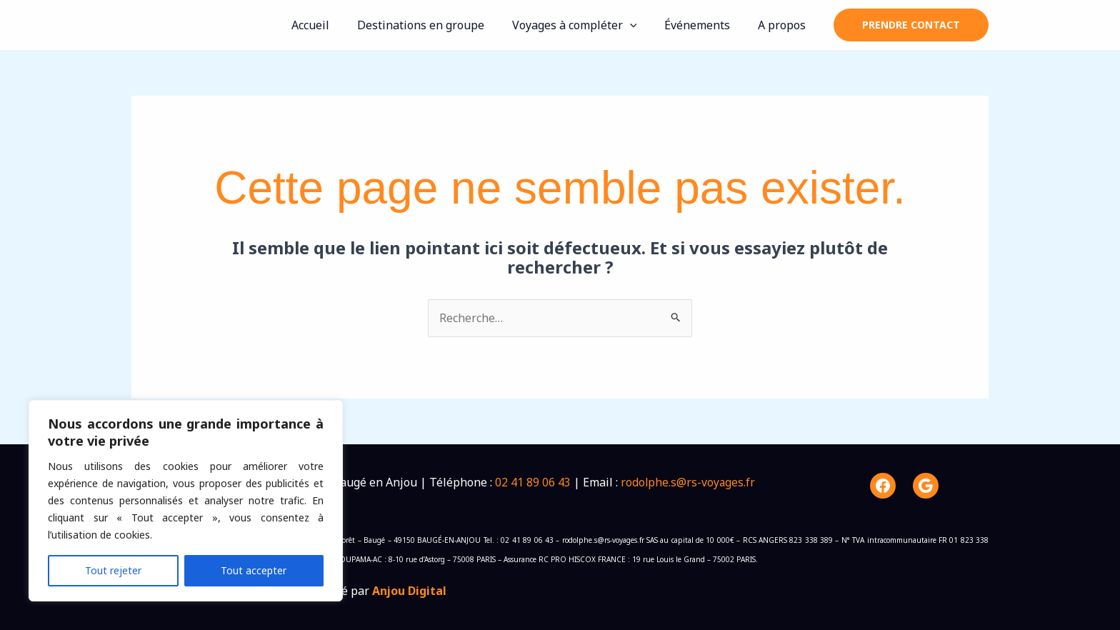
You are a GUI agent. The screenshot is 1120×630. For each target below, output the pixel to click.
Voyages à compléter (586, 25)
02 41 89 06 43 (533, 482)
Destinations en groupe (437, 25)
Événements (704, 25)
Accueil (332, 25)
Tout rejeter (113, 570)
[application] (641, 25)
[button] (911, 25)
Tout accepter (253, 570)
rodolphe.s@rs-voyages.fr (688, 482)
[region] (186, 500)
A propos (784, 25)
